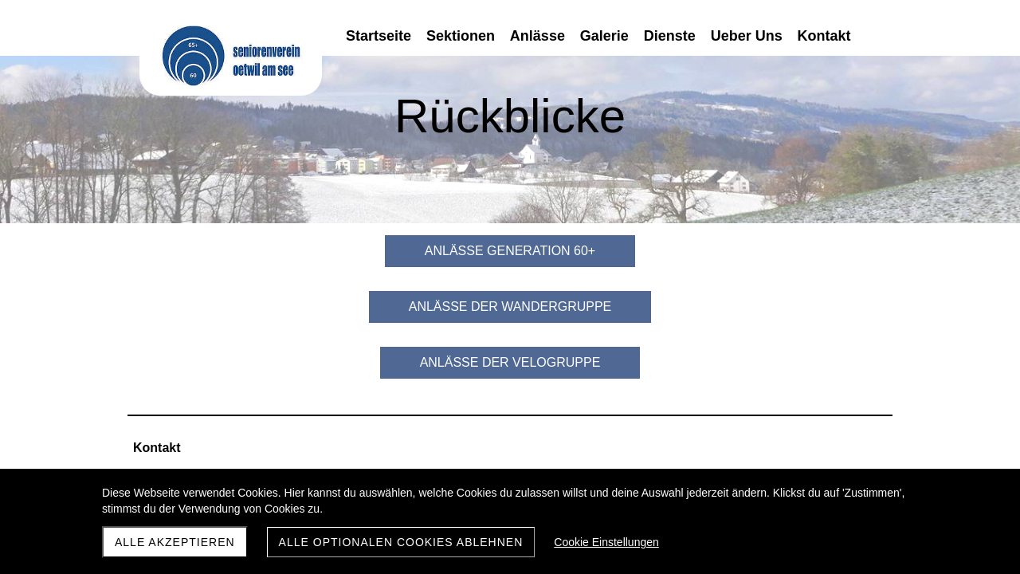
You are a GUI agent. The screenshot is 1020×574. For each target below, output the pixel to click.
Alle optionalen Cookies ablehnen (401, 542)
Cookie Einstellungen (606, 542)
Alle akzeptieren (175, 542)
